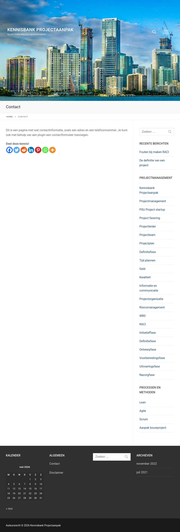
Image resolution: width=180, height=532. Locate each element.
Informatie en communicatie (148, 288)
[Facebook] (9, 150)
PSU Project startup (152, 209)
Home (9, 116)
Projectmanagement (152, 201)
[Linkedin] (31, 150)
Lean (142, 402)
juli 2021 (141, 472)
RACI (142, 324)
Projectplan (146, 243)
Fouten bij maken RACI (154, 152)
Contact (54, 463)
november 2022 (146, 463)
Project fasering (149, 218)
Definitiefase (147, 252)
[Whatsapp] (45, 150)
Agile (142, 411)
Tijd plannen (147, 260)
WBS (142, 316)
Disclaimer (56, 472)
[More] (52, 150)
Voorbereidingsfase (152, 358)
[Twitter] (16, 150)
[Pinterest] (38, 150)
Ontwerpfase (147, 349)
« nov (9, 508)
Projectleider (147, 226)
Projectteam (147, 235)
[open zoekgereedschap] (154, 32)
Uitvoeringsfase (149, 366)
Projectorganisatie (151, 299)
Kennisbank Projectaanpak (40, 29)
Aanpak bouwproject (152, 427)
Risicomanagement (152, 307)
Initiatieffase (147, 332)
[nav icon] (166, 32)
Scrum (143, 419)
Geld (142, 269)
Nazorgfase (146, 375)
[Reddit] (24, 150)
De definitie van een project (152, 163)
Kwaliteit (145, 277)
